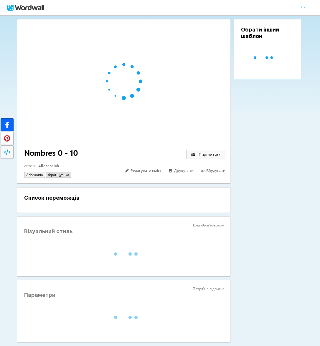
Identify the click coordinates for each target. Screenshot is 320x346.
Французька (58, 174)
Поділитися (206, 154)
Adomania (34, 174)
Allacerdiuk (48, 165)
